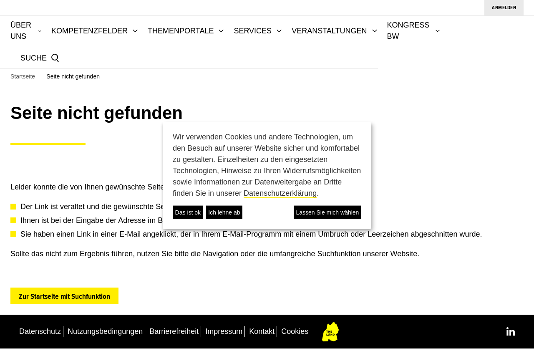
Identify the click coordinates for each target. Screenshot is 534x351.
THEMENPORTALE (239, 29)
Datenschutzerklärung (280, 193)
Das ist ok (188, 212)
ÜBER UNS (70, 29)
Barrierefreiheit (174, 333)
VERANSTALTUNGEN (387, 29)
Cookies (294, 333)
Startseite (22, 78)
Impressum (223, 333)
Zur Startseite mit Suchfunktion (64, 298)
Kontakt (262, 333)
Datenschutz (40, 333)
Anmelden (504, 7)
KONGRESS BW (473, 29)
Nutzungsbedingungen (105, 333)
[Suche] (80, 57)
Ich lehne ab (224, 212)
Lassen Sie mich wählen (327, 212)
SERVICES (311, 29)
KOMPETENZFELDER (148, 29)
